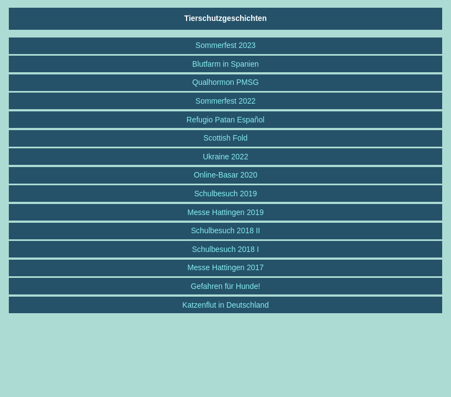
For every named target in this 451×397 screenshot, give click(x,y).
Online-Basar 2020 (225, 174)
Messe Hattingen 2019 (225, 212)
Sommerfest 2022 (225, 100)
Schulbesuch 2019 (225, 193)
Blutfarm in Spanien (225, 64)
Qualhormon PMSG (225, 82)
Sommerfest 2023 (225, 45)
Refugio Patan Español (225, 119)
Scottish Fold (226, 137)
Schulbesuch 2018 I (225, 249)
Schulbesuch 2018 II (225, 230)
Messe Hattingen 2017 (225, 267)
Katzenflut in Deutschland (225, 305)
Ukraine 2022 (225, 156)
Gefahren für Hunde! (226, 286)
